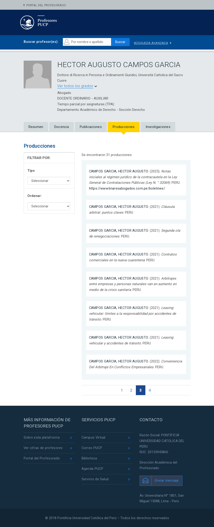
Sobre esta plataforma (42, 437)
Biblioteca (89, 458)
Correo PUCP (92, 448)
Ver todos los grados (75, 86)
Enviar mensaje (167, 480)
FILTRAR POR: (39, 158)
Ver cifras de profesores (43, 448)
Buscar (121, 42)
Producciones (124, 127)
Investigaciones (158, 127)
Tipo (31, 170)
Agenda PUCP (92, 469)
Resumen (36, 127)
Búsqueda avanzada (153, 43)
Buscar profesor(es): (41, 42)
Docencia (61, 127)
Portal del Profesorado (46, 5)
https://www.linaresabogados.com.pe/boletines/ (127, 188)
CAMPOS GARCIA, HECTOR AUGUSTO (119, 171)
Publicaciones (91, 127)
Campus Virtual (94, 437)
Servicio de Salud (95, 479)
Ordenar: (34, 196)
